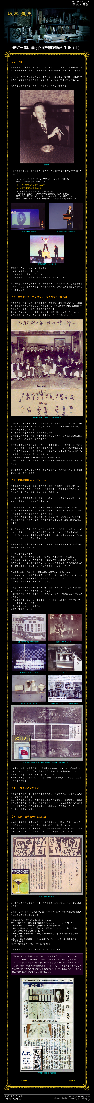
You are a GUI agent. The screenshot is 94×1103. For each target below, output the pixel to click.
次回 (71, 1081)
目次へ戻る (80, 3)
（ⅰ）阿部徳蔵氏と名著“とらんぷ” (30, 185)
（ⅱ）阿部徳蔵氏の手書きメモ (29, 188)
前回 (25, 1081)
